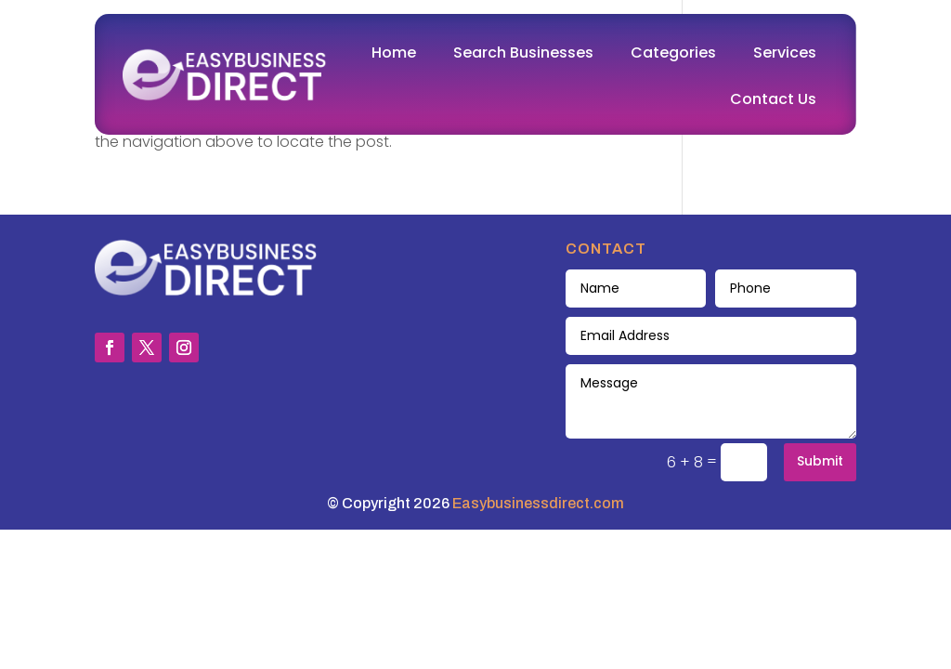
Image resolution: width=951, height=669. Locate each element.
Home (393, 52)
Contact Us (773, 99)
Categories (673, 52)
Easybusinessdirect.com (538, 503)
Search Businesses (523, 52)
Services (784, 52)
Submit (820, 461)
